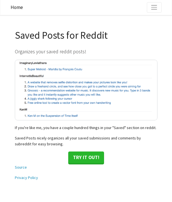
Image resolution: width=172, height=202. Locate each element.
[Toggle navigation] (154, 7)
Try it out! (86, 157)
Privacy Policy (26, 177)
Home (17, 7)
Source (21, 167)
